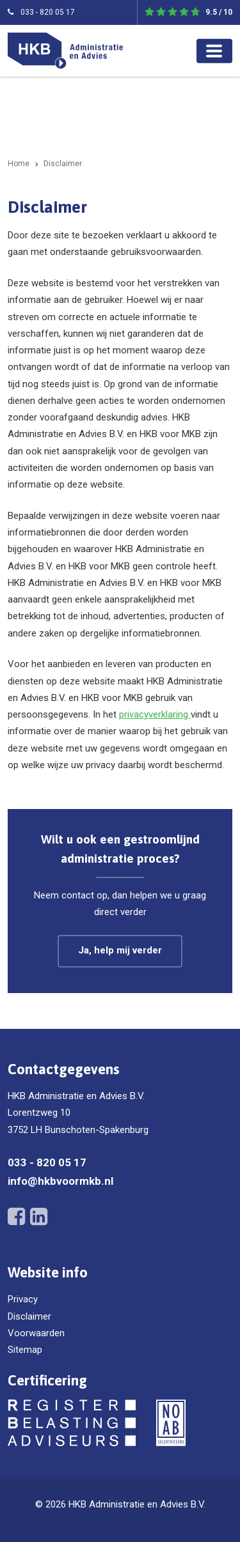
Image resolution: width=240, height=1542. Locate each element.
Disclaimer (29, 1316)
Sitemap (25, 1349)
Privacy (23, 1299)
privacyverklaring (155, 714)
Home (18, 163)
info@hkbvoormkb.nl (60, 1181)
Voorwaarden (36, 1333)
